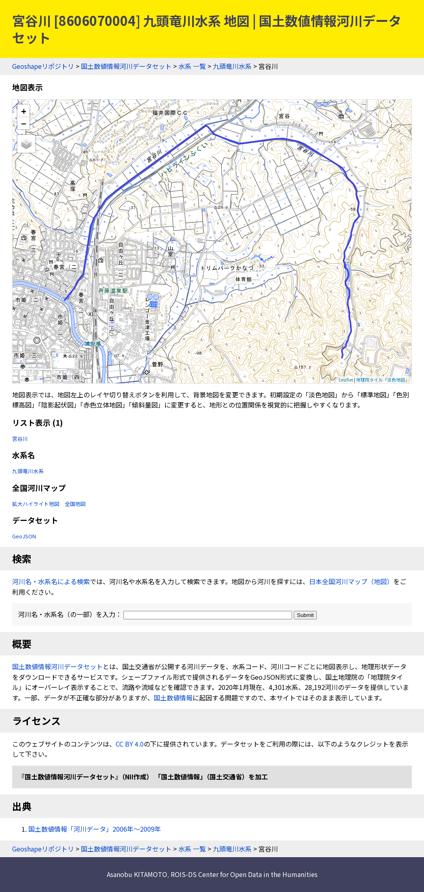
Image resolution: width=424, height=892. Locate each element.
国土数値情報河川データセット (126, 66)
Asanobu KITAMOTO (137, 874)
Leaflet (346, 379)
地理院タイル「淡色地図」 (382, 379)
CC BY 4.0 (130, 744)
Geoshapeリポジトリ (43, 66)
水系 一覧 (192, 66)
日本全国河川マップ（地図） (351, 581)
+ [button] (23, 111)
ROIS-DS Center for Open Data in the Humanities (244, 874)
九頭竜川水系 (232, 66)
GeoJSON (24, 536)
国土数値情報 (173, 697)
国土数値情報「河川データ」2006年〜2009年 (94, 829)
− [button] (23, 123)
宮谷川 (20, 438)
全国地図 (75, 504)
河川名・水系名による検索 (51, 581)
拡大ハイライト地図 (35, 504)
